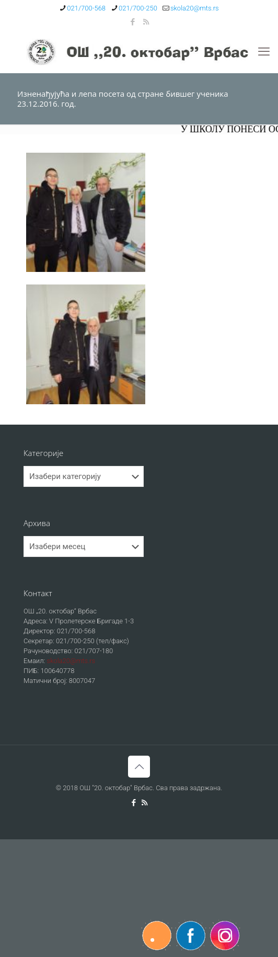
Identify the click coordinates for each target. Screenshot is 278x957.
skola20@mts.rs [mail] (194, 8)
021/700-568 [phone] (86, 8)
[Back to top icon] (139, 767)
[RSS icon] (146, 22)
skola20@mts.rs (71, 661)
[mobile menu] (264, 52)
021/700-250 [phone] (138, 8)
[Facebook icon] (133, 22)
